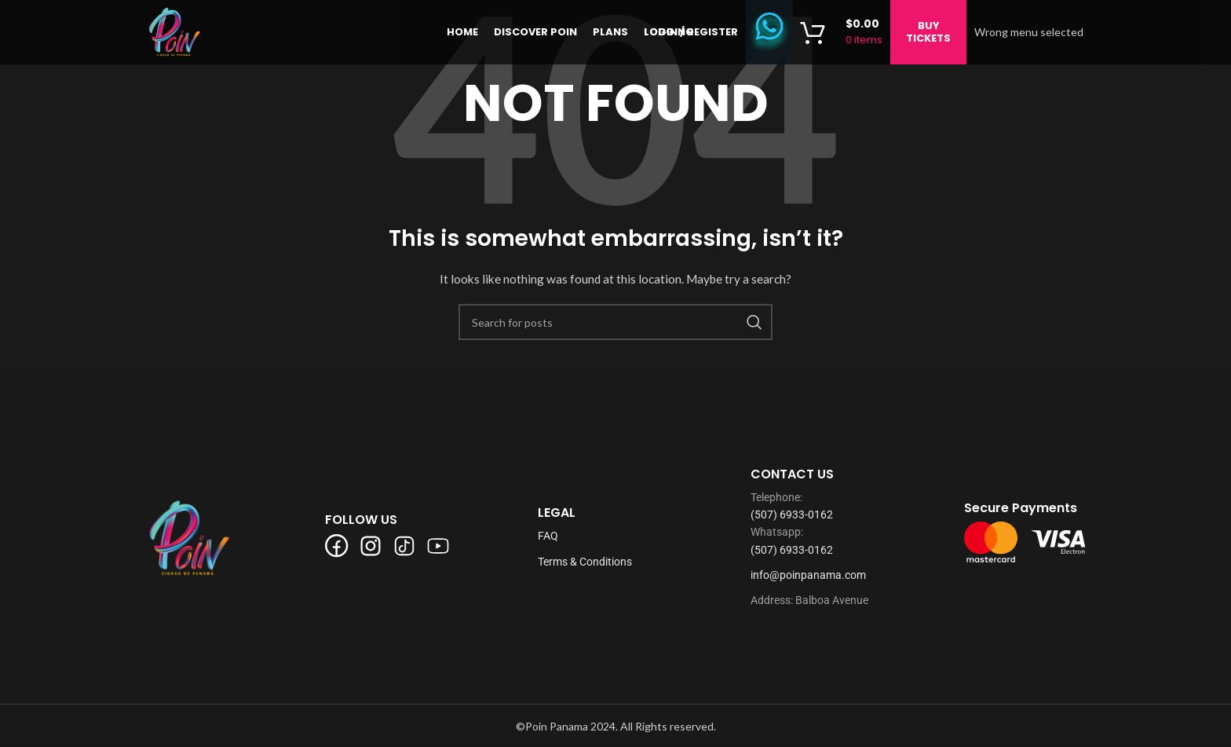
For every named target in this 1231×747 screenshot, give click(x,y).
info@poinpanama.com (808, 575)
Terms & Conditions (585, 561)
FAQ (548, 535)
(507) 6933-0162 (792, 514)
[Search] (615, 322)
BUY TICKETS (928, 35)
